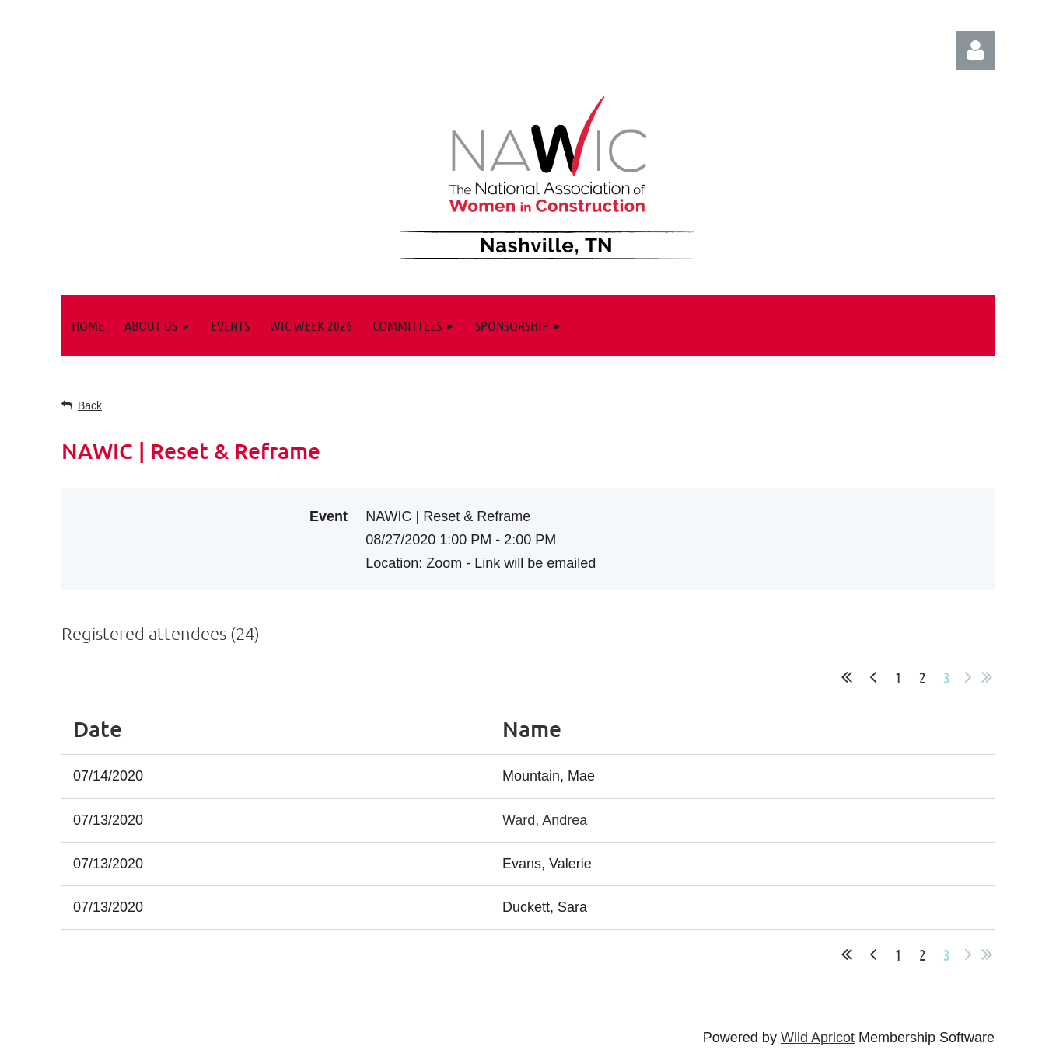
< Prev (873, 677)
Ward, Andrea (544, 820)
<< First (847, 677)
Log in (975, 50)
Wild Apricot (818, 1037)
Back (90, 405)
